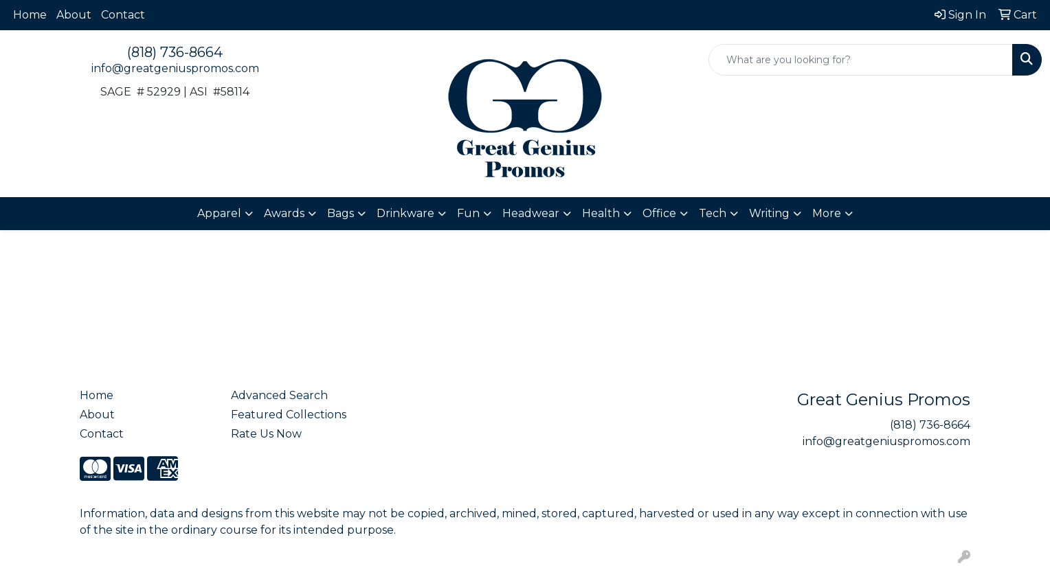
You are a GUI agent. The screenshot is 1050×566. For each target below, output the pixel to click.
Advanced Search (279, 395)
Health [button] (601, 213)
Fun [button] (468, 213)
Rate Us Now (266, 433)
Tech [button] (712, 213)
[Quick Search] (860, 60)
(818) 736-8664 (175, 52)
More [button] (826, 213)
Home (30, 14)
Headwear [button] (530, 213)
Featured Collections (288, 414)
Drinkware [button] (405, 213)
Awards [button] (284, 213)
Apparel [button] (219, 213)
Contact (123, 14)
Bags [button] (340, 213)
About (73, 14)
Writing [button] (769, 213)
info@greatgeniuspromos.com (175, 68)
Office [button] (659, 213)
